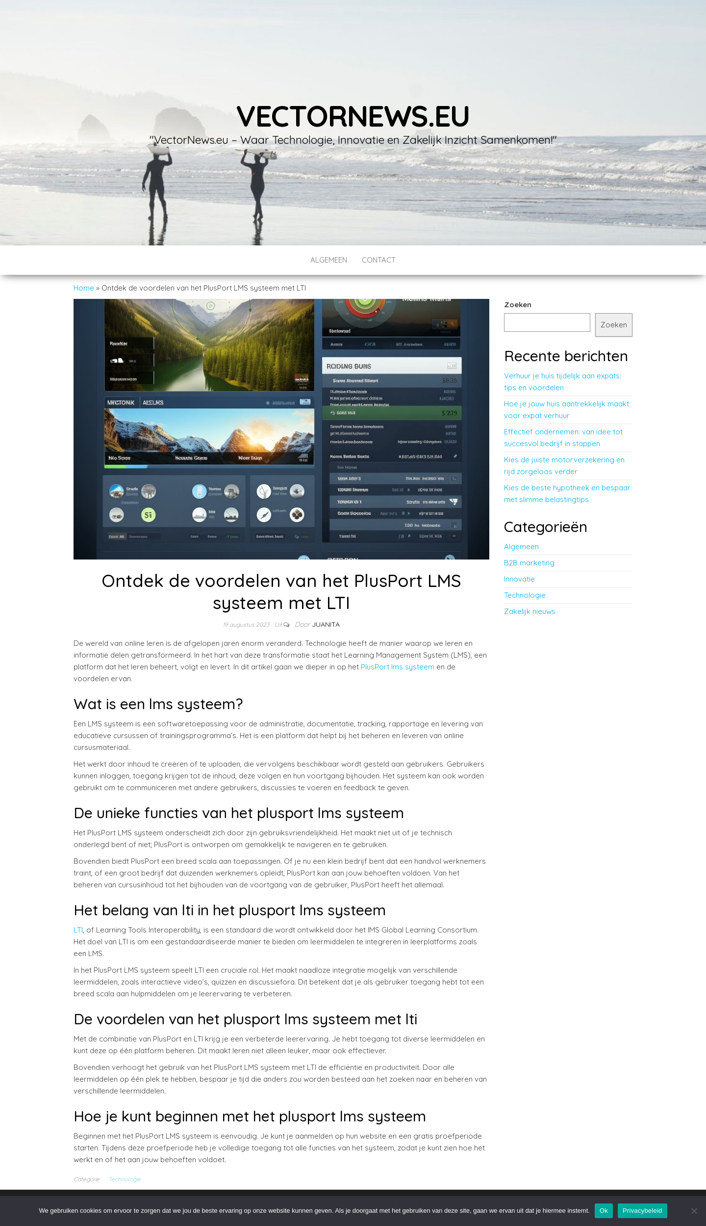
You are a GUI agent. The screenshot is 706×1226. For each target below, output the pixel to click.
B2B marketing (529, 562)
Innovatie (519, 579)
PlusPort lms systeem (397, 666)
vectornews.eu (353, 115)
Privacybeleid (642, 1210)
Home (84, 288)
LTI (78, 929)
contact (379, 260)
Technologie (124, 1179)
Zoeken (517, 304)
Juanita (326, 624)
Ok (604, 1210)
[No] (694, 1211)
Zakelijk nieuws (529, 611)
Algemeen (328, 260)
